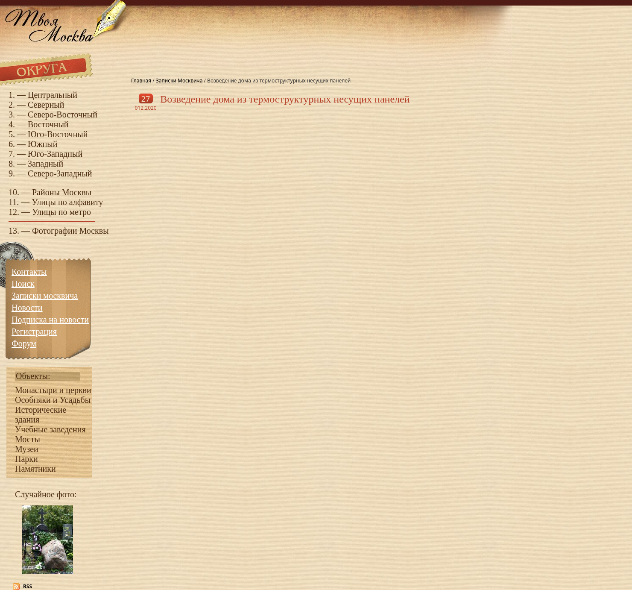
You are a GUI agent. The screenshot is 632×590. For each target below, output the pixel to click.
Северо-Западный (60, 173)
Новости (27, 307)
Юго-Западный (55, 154)
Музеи (26, 449)
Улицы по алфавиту (67, 202)
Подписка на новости (50, 319)
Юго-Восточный (58, 134)
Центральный (52, 95)
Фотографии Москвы (70, 230)
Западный (45, 163)
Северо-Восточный (62, 114)
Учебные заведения (50, 429)
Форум (24, 343)
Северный (46, 104)
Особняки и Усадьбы (53, 400)
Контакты (29, 271)
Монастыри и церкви (53, 390)
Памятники (35, 468)
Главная (141, 80)
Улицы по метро (61, 212)
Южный (42, 144)
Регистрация (34, 331)
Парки (26, 459)
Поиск (23, 283)
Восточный (48, 124)
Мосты (27, 439)
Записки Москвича (179, 80)
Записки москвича (45, 295)
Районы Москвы (61, 192)
